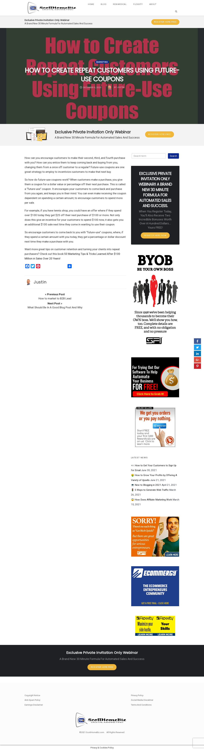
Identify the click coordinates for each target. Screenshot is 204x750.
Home (93, 4)
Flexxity (139, 4)
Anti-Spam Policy (32, 700)
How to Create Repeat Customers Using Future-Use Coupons (102, 74)
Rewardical (121, 4)
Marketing (102, 62)
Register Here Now (155, 240)
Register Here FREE (164, 22)
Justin (40, 286)
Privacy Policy (137, 695)
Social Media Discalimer (142, 700)
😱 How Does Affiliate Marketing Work (151, 504)
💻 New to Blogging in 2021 (146, 490)
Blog (105, 4)
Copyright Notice (32, 695)
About (153, 4)
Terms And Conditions (141, 705)
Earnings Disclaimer (34, 705)
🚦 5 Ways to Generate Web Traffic (150, 494)
